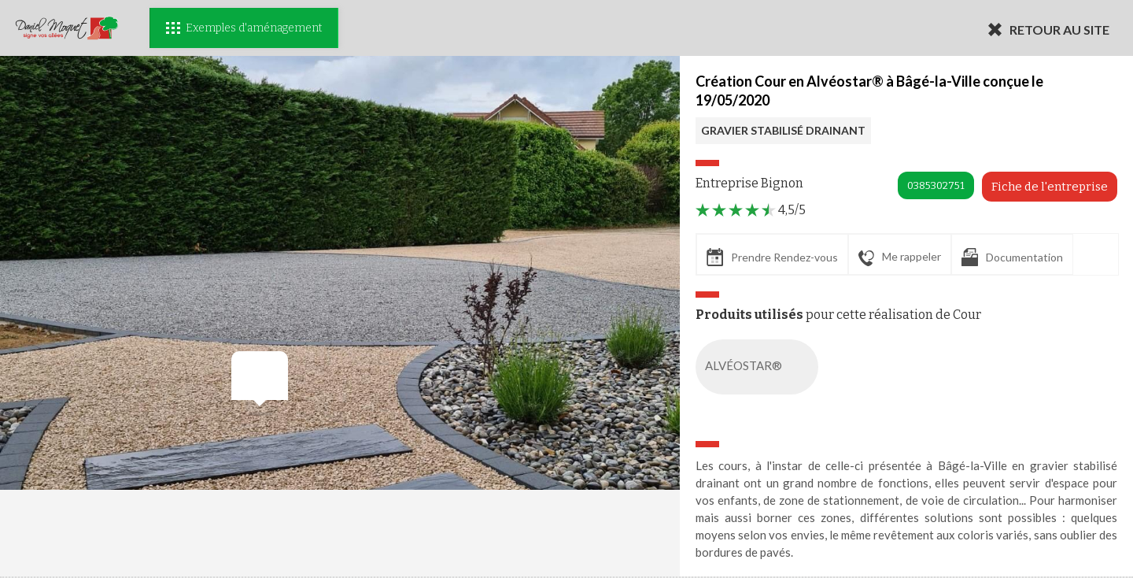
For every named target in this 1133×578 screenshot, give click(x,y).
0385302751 (936, 185)
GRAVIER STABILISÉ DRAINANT (783, 130)
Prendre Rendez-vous (772, 257)
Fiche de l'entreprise (1049, 187)
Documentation (1012, 257)
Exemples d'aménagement (244, 28)
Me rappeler (899, 257)
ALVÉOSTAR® (760, 367)
